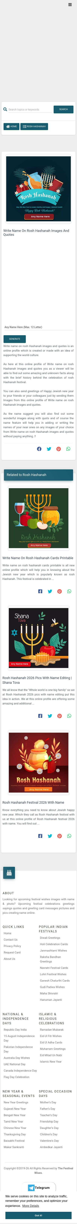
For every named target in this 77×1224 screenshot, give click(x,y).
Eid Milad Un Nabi (51, 1055)
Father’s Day (47, 1109)
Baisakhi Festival (14, 1140)
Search (63, 109)
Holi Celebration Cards (54, 944)
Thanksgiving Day (15, 1134)
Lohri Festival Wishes (53, 974)
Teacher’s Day (48, 1115)
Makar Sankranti (14, 1147)
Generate (14, 339)
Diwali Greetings (50, 938)
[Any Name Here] (38, 327)
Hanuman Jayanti (51, 1000)
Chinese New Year (15, 1128)
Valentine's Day (49, 1140)
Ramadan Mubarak (52, 1029)
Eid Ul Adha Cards (51, 1042)
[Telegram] (38, 1188)
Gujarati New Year (15, 1109)
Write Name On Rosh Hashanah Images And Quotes (36, 233)
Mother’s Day (48, 1102)
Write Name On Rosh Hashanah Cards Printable (37, 558)
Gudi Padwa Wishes (52, 987)
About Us (9, 959)
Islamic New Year (50, 1061)
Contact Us (11, 939)
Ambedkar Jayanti (51, 1147)
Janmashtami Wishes (53, 950)
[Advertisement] (38, 48)
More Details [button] (30, 1205)
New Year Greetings (16, 1102)
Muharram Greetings (53, 1049)
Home (11, 126)
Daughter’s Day (49, 1128)
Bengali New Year (15, 1115)
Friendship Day (49, 1121)
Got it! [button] (38, 1215)
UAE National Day (14, 1064)
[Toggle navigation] (70, 5)
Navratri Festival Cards (54, 968)
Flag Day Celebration (16, 1077)
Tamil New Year (13, 1121)
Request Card (12, 952)
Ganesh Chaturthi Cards (55, 980)
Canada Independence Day (20, 1070)
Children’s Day (48, 1134)
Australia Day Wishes (17, 1058)
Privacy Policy (12, 946)
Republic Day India (15, 1029)
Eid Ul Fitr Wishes (51, 1036)
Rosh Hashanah (34, 126)
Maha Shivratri (49, 993)
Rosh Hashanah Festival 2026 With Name (33, 802)
